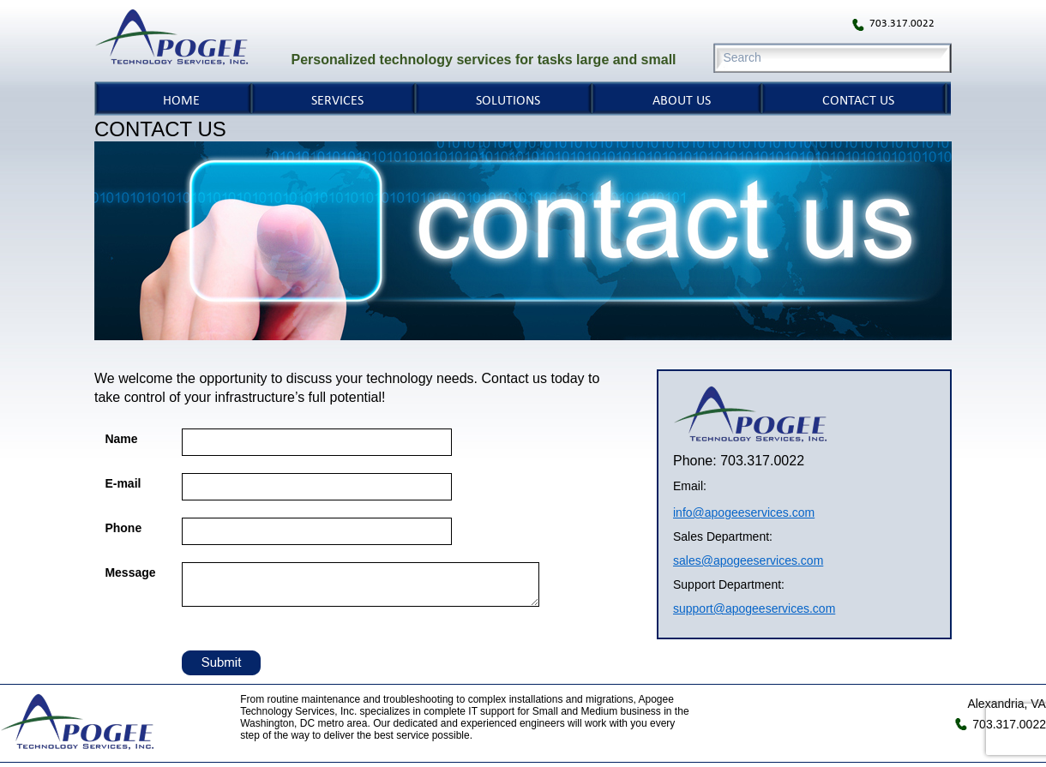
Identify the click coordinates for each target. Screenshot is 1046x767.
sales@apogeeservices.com (748, 560)
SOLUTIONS (508, 99)
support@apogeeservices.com (754, 608)
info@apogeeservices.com (744, 512)
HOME (181, 99)
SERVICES (337, 99)
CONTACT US (858, 99)
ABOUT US (681, 99)
